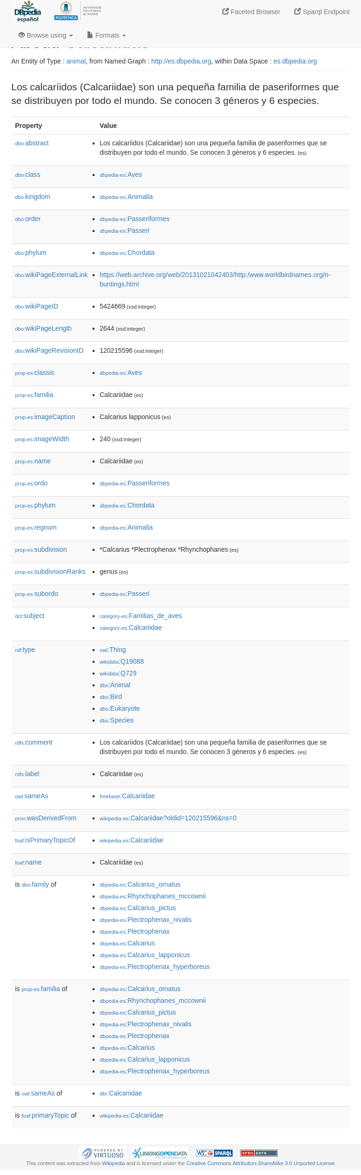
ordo (31, 483)
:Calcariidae (131, 627)
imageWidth (42, 439)
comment (33, 742)
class (27, 174)
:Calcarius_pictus (138, 908)
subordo (36, 593)
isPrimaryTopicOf (45, 840)
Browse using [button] (45, 35)
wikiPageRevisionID (49, 350)
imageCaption (45, 417)
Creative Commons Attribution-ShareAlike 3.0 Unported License (260, 1163)
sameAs (31, 796)
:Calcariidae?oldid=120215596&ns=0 (168, 818)
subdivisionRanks (50, 571)
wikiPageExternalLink (51, 274)
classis (34, 372)
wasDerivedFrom (46, 818)
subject (29, 615)
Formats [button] (106, 35)
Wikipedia (113, 1163)
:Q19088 (122, 661)
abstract (32, 143)
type (25, 649)
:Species (116, 720)
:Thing (113, 649)
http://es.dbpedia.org (181, 61)
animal (76, 61)
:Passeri (124, 230)
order (27, 218)
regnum (36, 527)
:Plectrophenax (135, 931)
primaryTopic (45, 1115)
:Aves (121, 174)
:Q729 (118, 673)
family (35, 884)
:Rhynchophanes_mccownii (153, 896)
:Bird (111, 696)
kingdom (32, 196)
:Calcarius (127, 943)
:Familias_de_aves (141, 615)
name (33, 461)
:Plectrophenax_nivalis (145, 919)
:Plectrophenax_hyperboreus (155, 966)
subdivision (41, 549)
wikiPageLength (43, 328)
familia (34, 394)
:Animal (115, 685)
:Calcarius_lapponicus (145, 955)
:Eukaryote (120, 708)
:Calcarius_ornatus (140, 884)
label (27, 774)
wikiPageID (36, 306)
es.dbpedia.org (295, 61)
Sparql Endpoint (322, 12)
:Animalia (126, 196)
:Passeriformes (135, 218)
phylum (31, 252)
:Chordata (127, 252)
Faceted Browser (251, 12)
